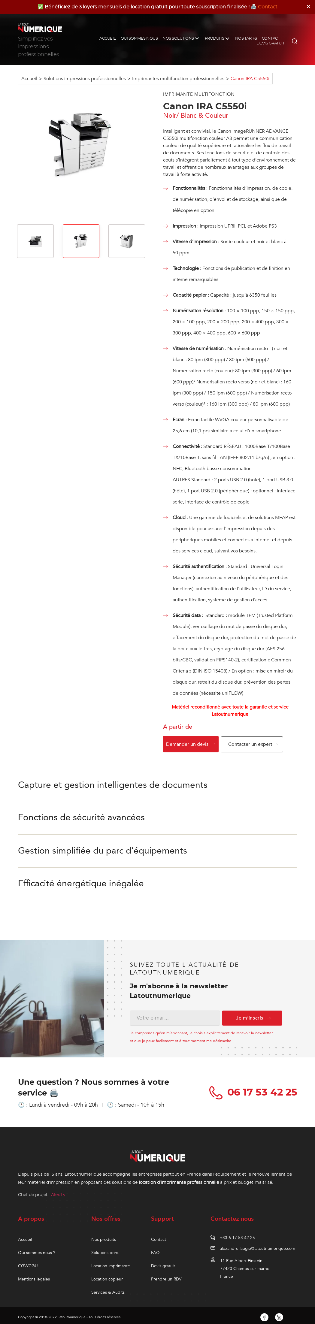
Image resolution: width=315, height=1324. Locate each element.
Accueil (29, 78)
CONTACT (271, 39)
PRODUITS (214, 39)
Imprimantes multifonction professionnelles (178, 78)
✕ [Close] (308, 6)
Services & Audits (108, 1289)
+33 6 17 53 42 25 (237, 1234)
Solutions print (105, 1249)
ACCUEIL (107, 39)
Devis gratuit (163, 1262)
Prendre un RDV (166, 1276)
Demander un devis (187, 744)
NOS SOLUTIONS (178, 39)
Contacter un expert (252, 744)
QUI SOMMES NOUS (139, 39)
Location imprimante (110, 1262)
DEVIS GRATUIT (270, 43)
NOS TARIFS (246, 39)
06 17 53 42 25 (254, 1089)
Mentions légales (34, 1276)
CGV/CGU (28, 1262)
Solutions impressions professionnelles (85, 78)
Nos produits (103, 1236)
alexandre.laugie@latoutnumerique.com (257, 1245)
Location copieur (107, 1276)
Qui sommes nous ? (36, 1249)
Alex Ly (58, 1191)
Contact (267, 7)
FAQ (155, 1249)
